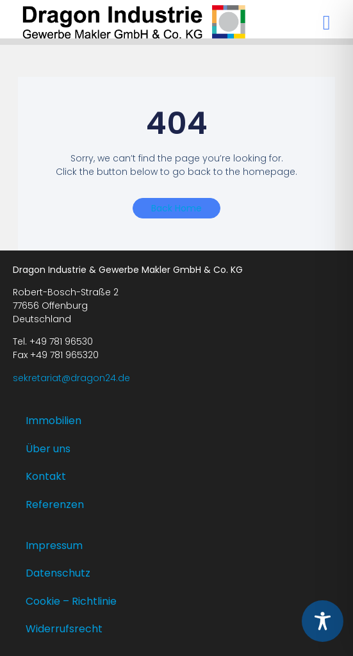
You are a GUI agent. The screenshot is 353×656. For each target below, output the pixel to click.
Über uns (48, 448)
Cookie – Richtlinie (71, 601)
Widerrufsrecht (64, 628)
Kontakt (46, 476)
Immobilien (53, 420)
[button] (327, 22)
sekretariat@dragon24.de (71, 378)
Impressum (54, 545)
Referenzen (55, 504)
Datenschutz (58, 573)
